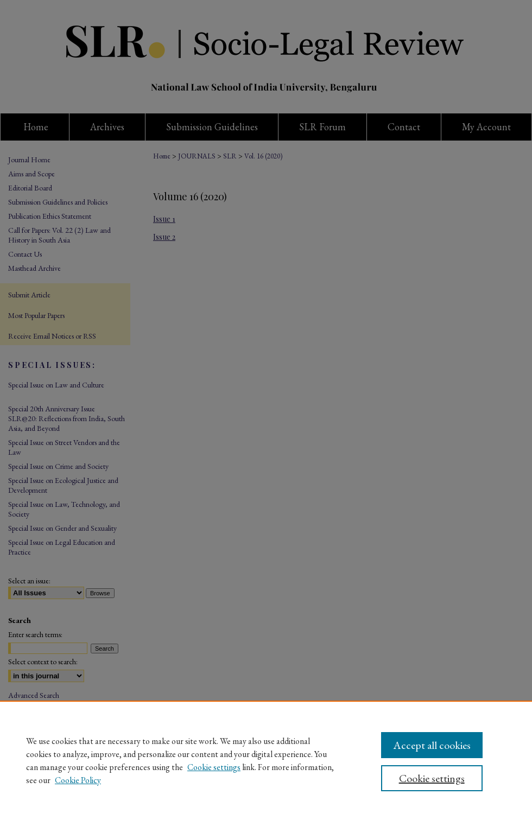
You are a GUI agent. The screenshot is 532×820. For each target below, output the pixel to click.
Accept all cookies (432, 745)
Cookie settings (213, 767)
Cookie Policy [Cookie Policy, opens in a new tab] (78, 780)
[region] (266, 760)
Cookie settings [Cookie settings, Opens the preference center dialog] (432, 778)
